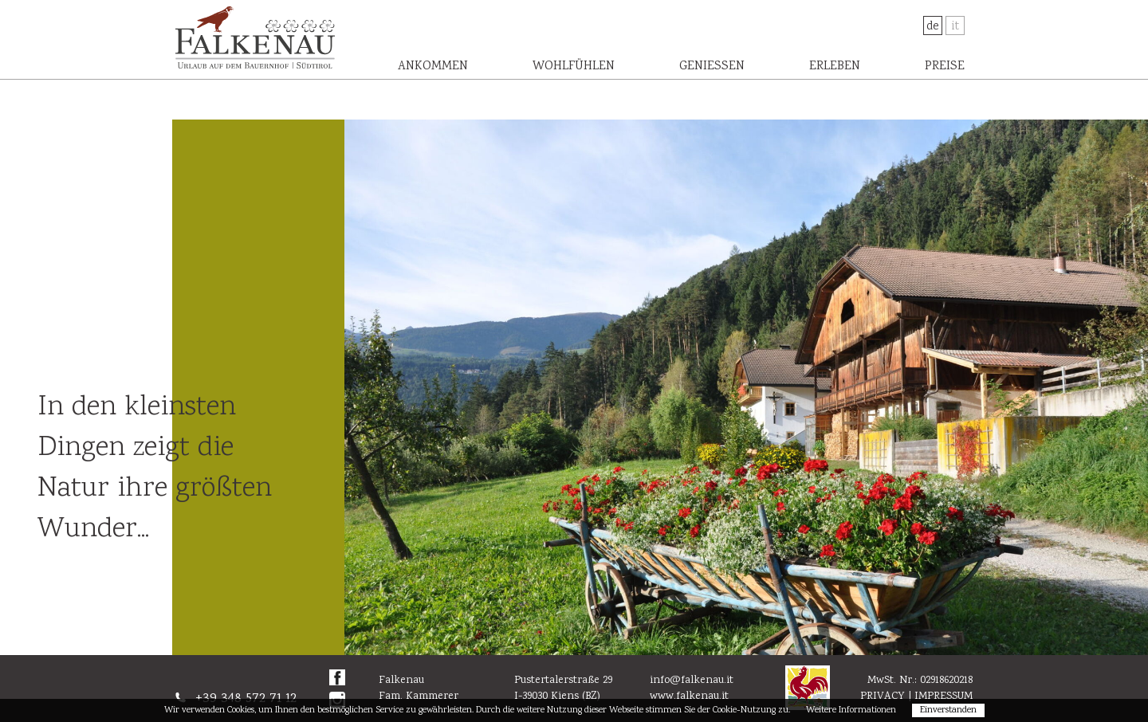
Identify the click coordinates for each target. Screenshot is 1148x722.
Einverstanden (948, 710)
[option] (746, 387)
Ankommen (433, 66)
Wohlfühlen (574, 66)
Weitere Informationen (851, 710)
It (955, 26)
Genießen (712, 66)
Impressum (943, 696)
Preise (945, 66)
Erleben (834, 66)
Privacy (882, 696)
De (932, 26)
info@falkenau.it (691, 681)
